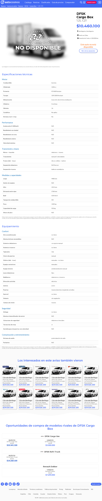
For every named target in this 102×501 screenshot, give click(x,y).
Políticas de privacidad (51, 489)
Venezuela (79, 494)
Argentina (23, 494)
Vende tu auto (91, 2)
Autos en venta (12, 6)
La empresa (12, 489)
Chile (29, 494)
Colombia (35, 494)
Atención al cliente (22, 489)
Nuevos (3, 6)
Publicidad (68, 489)
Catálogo (28, 2)
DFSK (26, 6)
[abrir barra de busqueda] (81, 2)
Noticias (36, 2)
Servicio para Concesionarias (81, 489)
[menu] (99, 2)
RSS (92, 489)
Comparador (70, 2)
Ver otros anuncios (88, 51)
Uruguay (71, 494)
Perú (65, 494)
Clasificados (45, 2)
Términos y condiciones (36, 489)
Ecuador (43, 494)
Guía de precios (58, 2)
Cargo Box (33, 6)
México (60, 494)
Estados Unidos (51, 494)
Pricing (61, 489)
